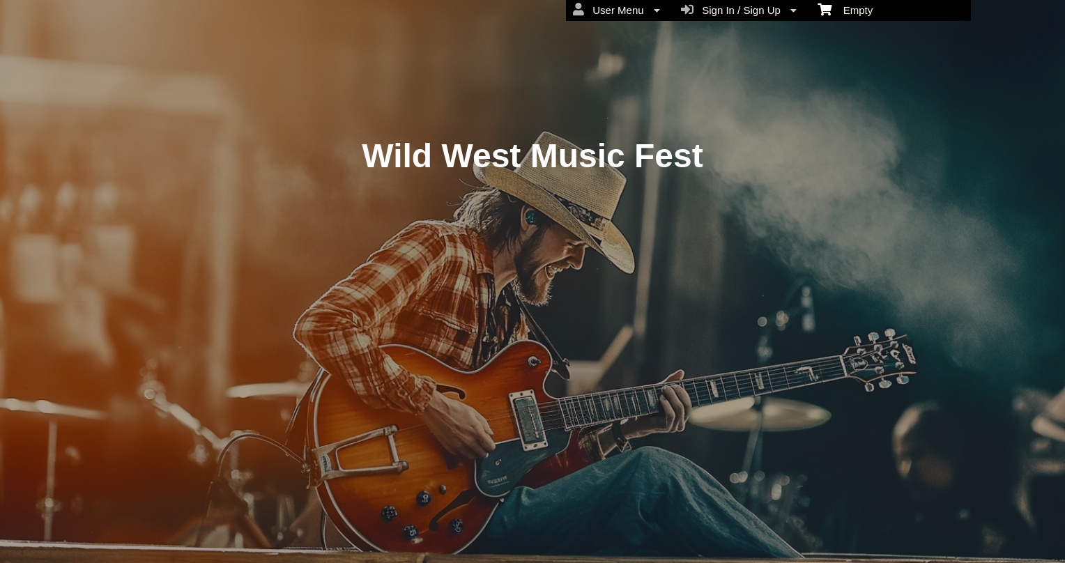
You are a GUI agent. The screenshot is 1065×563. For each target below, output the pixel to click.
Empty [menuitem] (845, 9)
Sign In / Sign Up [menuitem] (739, 9)
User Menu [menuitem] (616, 9)
